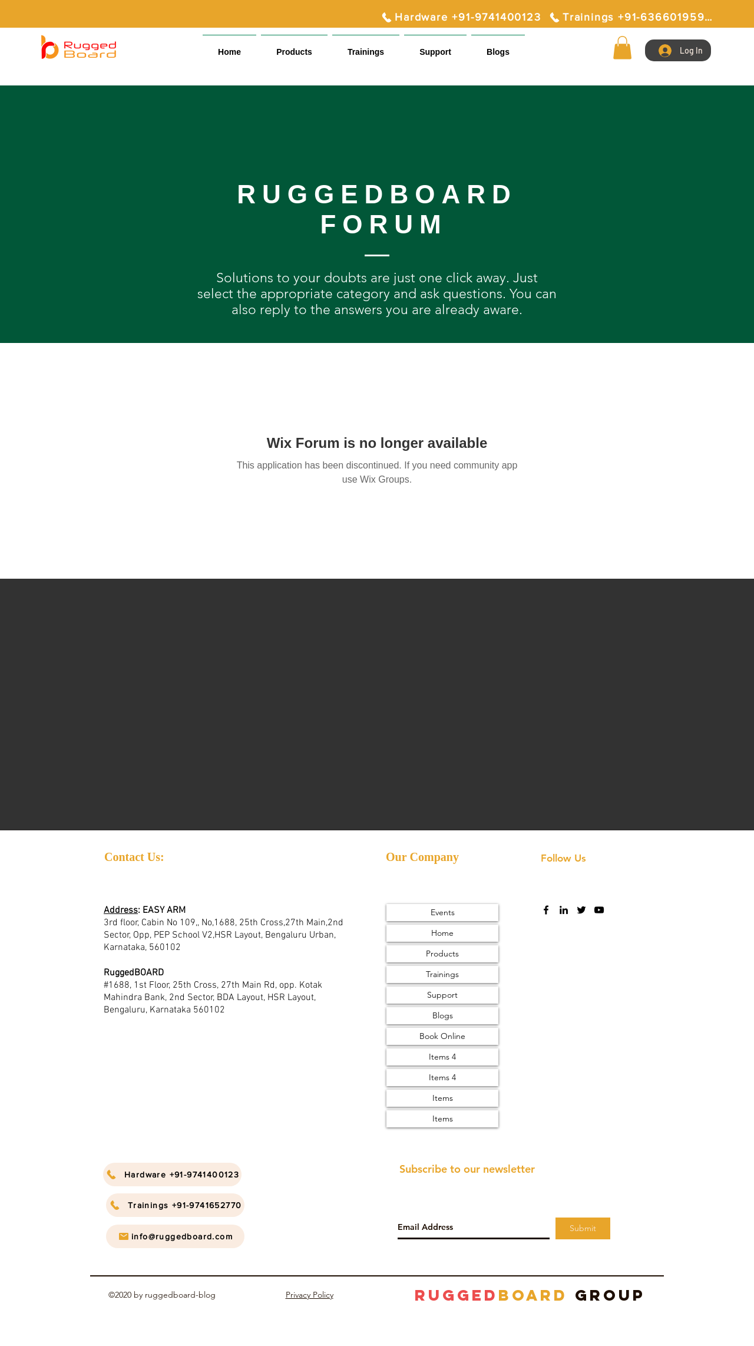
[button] (435, 47)
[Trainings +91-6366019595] (630, 17)
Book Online (442, 1036)
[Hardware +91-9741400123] (461, 17)
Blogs (442, 1015)
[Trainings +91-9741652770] (175, 1205)
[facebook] (546, 910)
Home (442, 933)
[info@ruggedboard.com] (175, 1236)
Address (121, 910)
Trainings (442, 974)
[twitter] (581, 910)
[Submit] (582, 1228)
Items (442, 1098)
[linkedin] (564, 910)
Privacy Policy (309, 1294)
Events (443, 912)
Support (442, 994)
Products (442, 953)
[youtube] (599, 910)
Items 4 (442, 1056)
